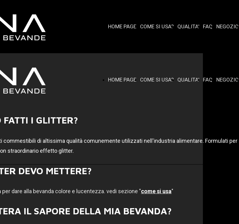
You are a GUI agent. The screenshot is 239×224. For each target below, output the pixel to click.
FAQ (208, 26)
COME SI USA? (157, 26)
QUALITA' (188, 26)
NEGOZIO (227, 26)
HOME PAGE (122, 26)
